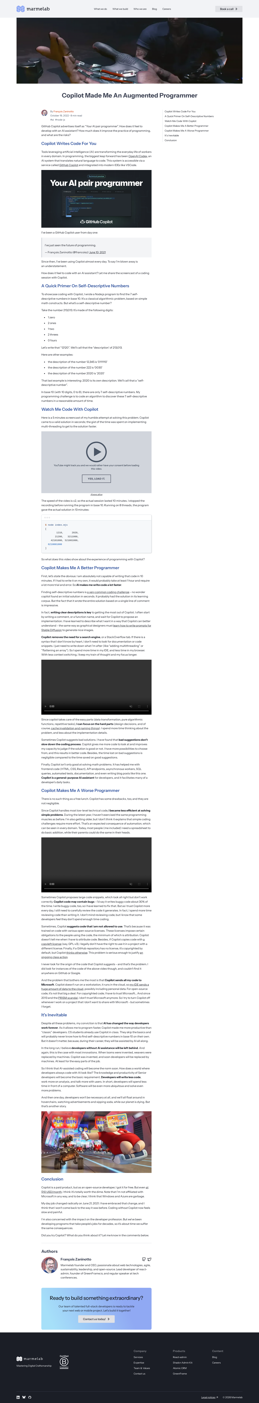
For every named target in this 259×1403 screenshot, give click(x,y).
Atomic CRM (180, 1368)
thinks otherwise (76, 952)
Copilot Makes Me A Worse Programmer (187, 130)
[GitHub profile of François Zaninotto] (144, 1259)
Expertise (139, 1362)
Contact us (139, 1373)
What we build (120, 9)
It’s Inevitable (172, 135)
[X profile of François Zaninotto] (149, 1259)
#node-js (60, 119)
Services (138, 1357)
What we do (100, 9)
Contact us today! (96, 1319)
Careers (166, 9)
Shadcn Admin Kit (182, 1362)
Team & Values (142, 1368)
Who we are (140, 9)
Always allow (96, 494)
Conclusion (171, 140)
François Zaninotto (64, 111)
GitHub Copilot (68, 165)
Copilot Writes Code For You (180, 111)
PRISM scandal (68, 997)
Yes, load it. (96, 478)
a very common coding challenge (108, 592)
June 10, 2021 (97, 252)
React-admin (180, 1357)
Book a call (229, 9)
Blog (154, 9)
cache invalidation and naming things (75, 728)
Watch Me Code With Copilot (180, 121)
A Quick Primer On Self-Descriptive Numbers (189, 116)
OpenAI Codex (137, 156)
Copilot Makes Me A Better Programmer (186, 125)
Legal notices (208, 1397)
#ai (52, 119)
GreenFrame (180, 1373)
